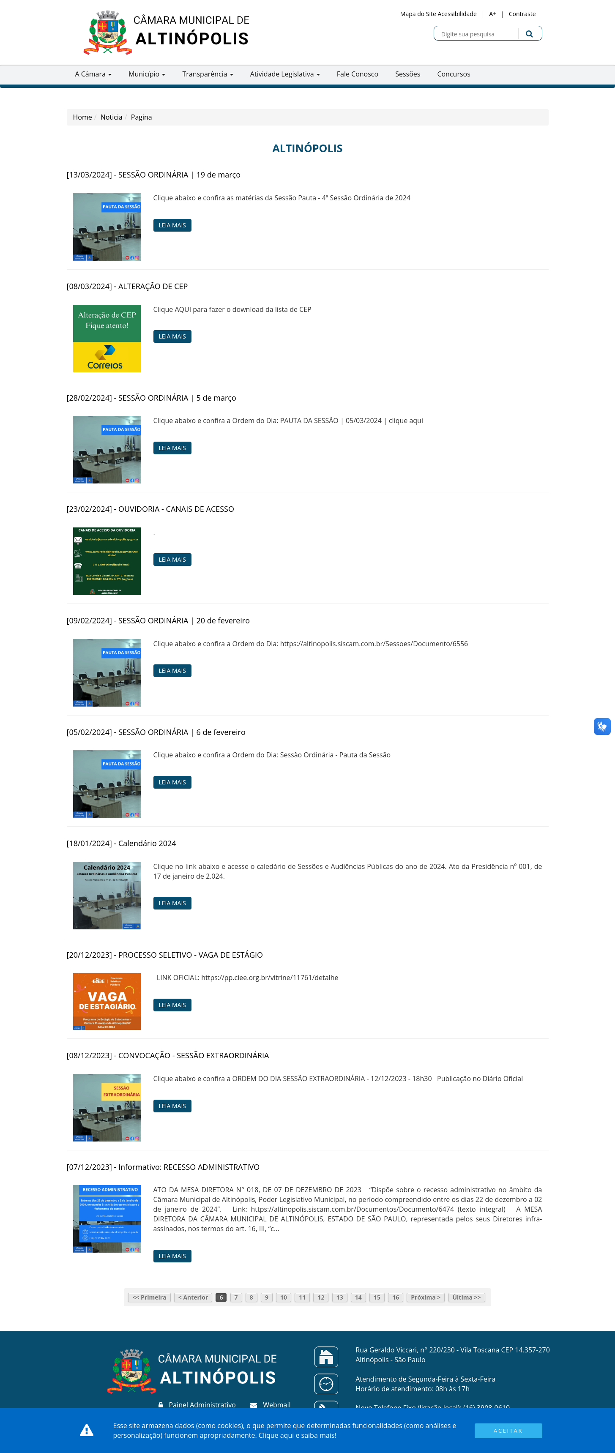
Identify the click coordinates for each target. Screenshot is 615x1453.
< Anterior (193, 1297)
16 (395, 1297)
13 (339, 1297)
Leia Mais (172, 225)
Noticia (112, 117)
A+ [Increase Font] (492, 14)
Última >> (467, 1297)
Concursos (453, 74)
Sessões (407, 74)
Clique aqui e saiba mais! (297, 1435)
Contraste (522, 14)
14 (358, 1297)
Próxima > (425, 1297)
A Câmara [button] (93, 74)
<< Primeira (149, 1297)
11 (302, 1297)
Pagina (141, 117)
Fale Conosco (357, 74)
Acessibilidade (457, 14)
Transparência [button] (207, 74)
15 (377, 1297)
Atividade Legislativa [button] (285, 74)
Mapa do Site (418, 14)
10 (283, 1297)
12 (320, 1297)
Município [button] (146, 74)
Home (82, 117)
